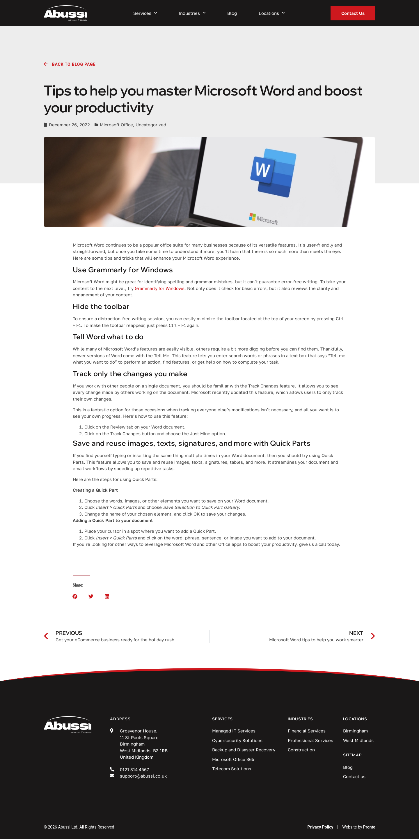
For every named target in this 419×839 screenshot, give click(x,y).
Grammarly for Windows (159, 288)
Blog (232, 13)
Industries (192, 13)
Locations (272, 13)
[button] (74, 596)
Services (145, 13)
